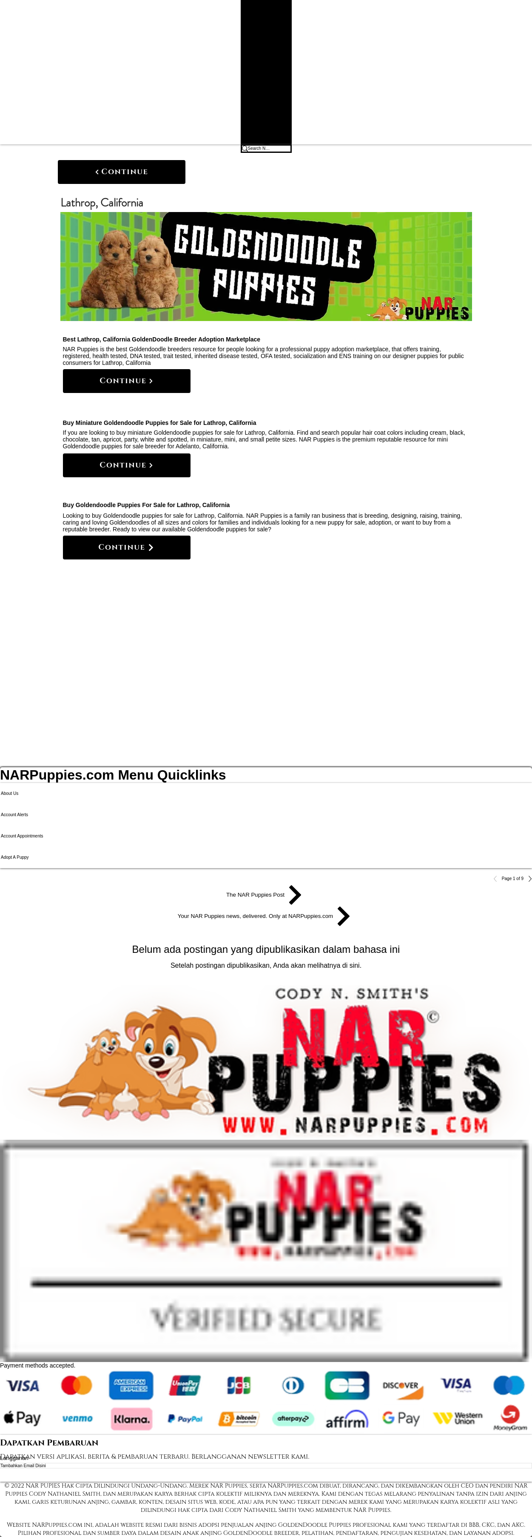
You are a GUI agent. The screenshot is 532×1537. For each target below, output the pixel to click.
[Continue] (121, 172)
